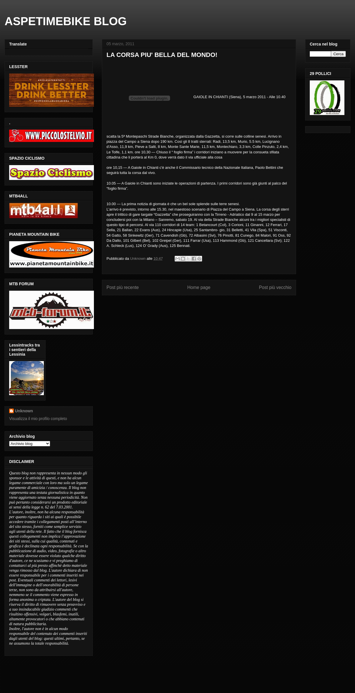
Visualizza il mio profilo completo (38, 418)
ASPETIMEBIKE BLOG (66, 21)
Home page (198, 287)
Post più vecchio (275, 287)
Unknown (24, 411)
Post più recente (123, 287)
